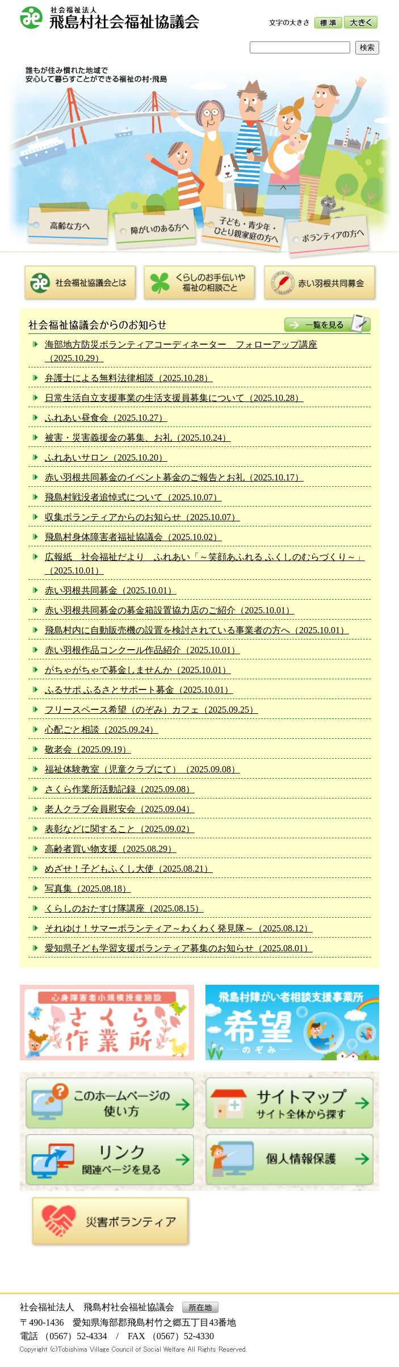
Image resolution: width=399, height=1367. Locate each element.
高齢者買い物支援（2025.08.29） (111, 849)
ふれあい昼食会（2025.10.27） (106, 418)
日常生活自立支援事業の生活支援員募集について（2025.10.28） (174, 398)
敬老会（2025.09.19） (88, 749)
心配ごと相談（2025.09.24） (101, 729)
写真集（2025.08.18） (88, 888)
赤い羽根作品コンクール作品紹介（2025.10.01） (142, 650)
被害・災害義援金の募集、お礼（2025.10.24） (138, 437)
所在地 (200, 1307)
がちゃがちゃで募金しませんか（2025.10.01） (138, 670)
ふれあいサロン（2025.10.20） (106, 457)
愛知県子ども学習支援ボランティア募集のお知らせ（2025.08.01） (179, 948)
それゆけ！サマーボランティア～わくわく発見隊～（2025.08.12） (179, 928)
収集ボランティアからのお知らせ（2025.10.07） (142, 517)
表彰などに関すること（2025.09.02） (120, 829)
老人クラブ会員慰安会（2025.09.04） (120, 809)
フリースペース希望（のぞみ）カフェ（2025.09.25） (151, 709)
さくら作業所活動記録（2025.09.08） (120, 789)
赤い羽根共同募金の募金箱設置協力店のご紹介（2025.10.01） (170, 610)
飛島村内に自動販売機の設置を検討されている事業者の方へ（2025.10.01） (197, 630)
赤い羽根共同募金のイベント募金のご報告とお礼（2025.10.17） (174, 477)
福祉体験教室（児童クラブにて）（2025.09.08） (142, 769)
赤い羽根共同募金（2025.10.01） (111, 590)
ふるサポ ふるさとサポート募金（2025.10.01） (139, 690)
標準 (328, 22)
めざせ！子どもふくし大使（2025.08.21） (129, 868)
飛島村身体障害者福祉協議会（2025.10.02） (133, 537)
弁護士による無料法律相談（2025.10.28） (129, 378)
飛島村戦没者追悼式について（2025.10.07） (133, 497)
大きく (360, 22)
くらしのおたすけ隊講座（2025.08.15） (124, 908)
